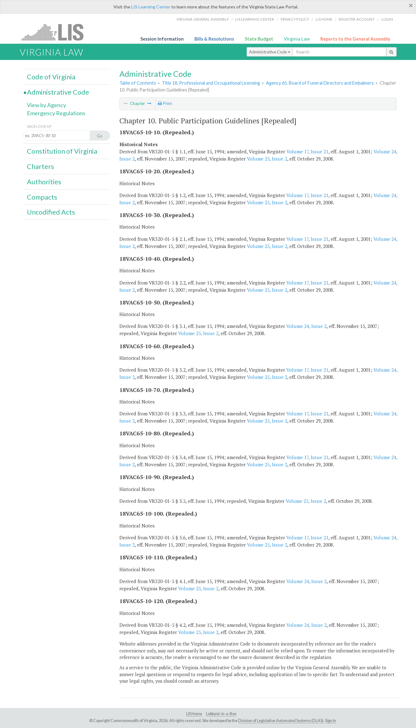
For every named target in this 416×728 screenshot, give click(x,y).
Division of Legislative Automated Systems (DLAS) (280, 720)
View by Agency (46, 105)
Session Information (162, 39)
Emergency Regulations (56, 113)
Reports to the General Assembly (355, 39)
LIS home (324, 19)
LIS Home (194, 713)
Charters (40, 166)
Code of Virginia (51, 77)
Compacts (42, 197)
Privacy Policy (295, 19)
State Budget (259, 39)
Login (387, 19)
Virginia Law (297, 39)
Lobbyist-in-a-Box (221, 713)
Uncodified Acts (51, 212)
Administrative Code (269, 51)
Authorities (44, 182)
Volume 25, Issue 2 (267, 159)
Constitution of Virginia (62, 151)
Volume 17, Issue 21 (307, 151)
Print (165, 103)
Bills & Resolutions (214, 39)
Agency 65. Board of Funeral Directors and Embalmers (320, 83)
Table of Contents (137, 83)
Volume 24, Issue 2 (306, 326)
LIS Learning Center (150, 6)
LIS (56, 32)
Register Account (356, 19)
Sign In (330, 720)
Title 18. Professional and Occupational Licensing (211, 83)
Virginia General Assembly (203, 19)
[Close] (410, 5)
